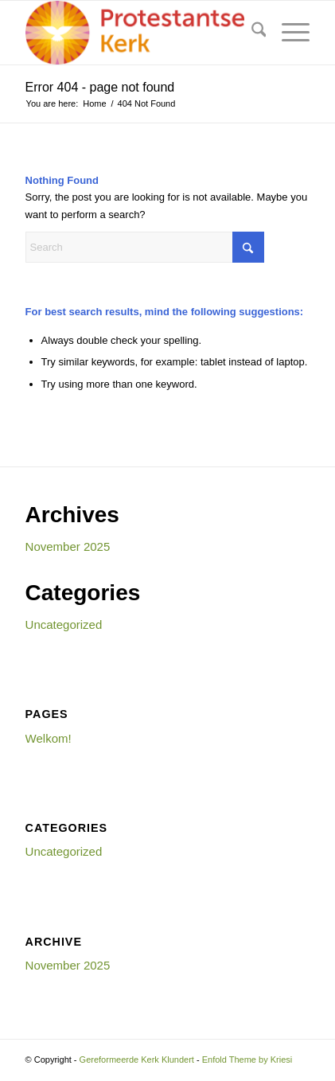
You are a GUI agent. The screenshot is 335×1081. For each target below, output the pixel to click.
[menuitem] (251, 32)
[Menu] (288, 32)
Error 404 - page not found (100, 87)
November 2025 (68, 546)
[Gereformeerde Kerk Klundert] (139, 32)
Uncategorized (64, 624)
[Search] (251, 32)
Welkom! (48, 738)
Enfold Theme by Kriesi (247, 1059)
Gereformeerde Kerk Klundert (137, 1059)
